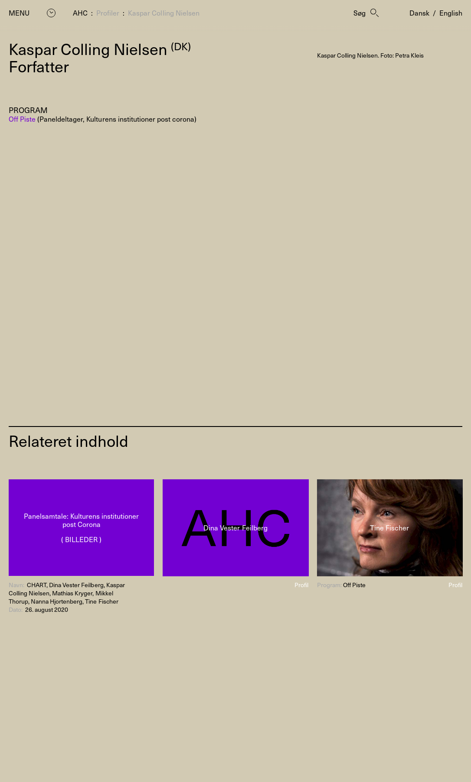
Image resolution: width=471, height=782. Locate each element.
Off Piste (22, 118)
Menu (19, 13)
